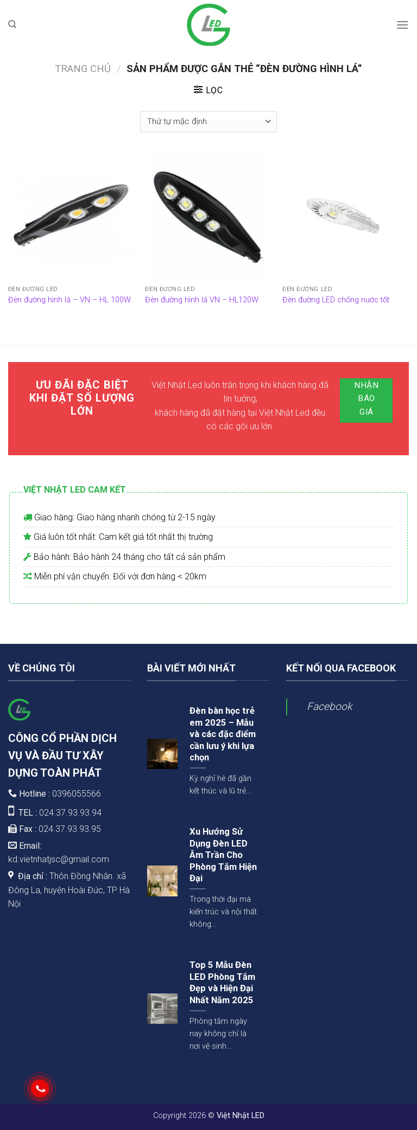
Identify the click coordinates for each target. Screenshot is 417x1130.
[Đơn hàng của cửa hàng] (208, 121)
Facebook (329, 706)
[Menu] (402, 24)
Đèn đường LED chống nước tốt (335, 300)
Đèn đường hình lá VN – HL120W (201, 300)
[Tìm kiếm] (12, 24)
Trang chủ (83, 68)
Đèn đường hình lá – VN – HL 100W (69, 300)
